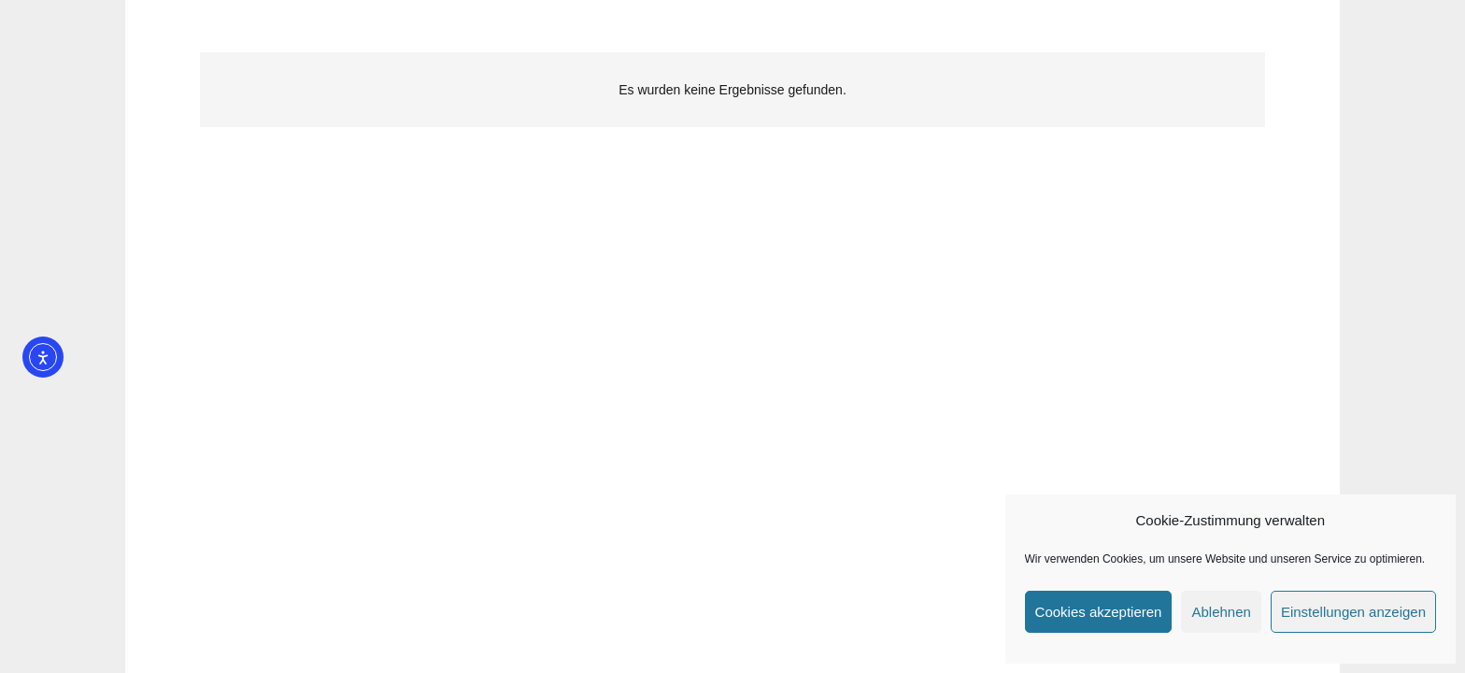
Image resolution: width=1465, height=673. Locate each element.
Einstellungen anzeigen (1353, 612)
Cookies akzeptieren (1098, 612)
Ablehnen (1220, 612)
